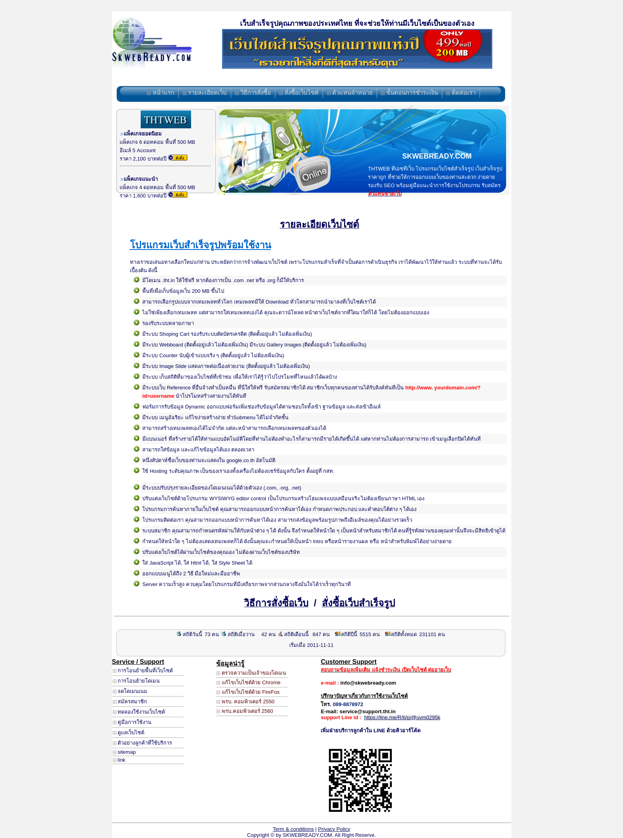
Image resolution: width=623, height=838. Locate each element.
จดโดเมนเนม (130, 691)
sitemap (124, 752)
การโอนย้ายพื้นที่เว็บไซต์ (143, 670)
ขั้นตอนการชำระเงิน (409, 92)
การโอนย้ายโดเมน (136, 681)
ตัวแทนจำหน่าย (350, 92)
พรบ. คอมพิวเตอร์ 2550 (245, 701)
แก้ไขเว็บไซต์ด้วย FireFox (248, 692)
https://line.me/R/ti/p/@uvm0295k (402, 717)
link (119, 760)
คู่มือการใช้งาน (132, 722)
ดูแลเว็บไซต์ (129, 732)
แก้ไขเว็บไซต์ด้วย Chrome (248, 682)
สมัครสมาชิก (130, 701)
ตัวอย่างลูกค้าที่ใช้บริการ (142, 743)
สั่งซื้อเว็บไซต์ (299, 92)
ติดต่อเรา (460, 92)
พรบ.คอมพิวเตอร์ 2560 (245, 711)
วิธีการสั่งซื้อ (253, 92)
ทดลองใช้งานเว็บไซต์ (139, 712)
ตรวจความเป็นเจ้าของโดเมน (251, 673)
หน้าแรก (160, 92)
